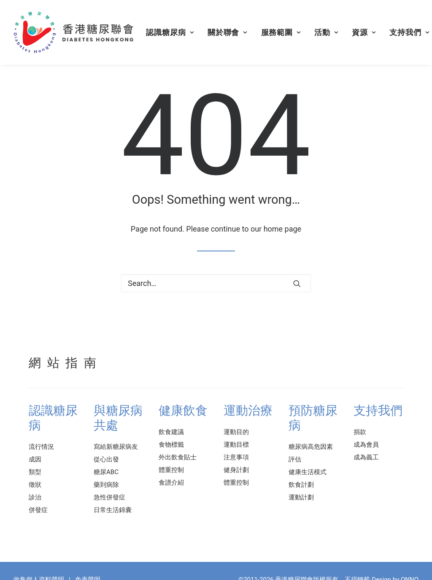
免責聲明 (87, 571)
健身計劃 (236, 470)
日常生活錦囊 (113, 510)
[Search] (216, 283)
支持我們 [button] (409, 32)
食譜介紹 (171, 482)
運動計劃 (301, 497)
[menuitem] (170, 32)
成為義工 (366, 457)
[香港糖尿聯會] (74, 32)
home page (283, 228)
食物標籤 (171, 444)
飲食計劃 (301, 484)
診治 (35, 497)
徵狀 (35, 484)
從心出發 (106, 459)
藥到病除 (106, 484)
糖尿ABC (106, 472)
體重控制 (171, 470)
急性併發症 (109, 497)
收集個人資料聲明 (39, 571)
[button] (297, 283)
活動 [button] (326, 32)
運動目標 (236, 444)
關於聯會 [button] (227, 32)
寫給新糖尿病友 (116, 447)
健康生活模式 (308, 472)
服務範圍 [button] (281, 32)
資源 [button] (364, 32)
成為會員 (366, 444)
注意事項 (236, 457)
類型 (35, 472)
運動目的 (236, 432)
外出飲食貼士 (178, 457)
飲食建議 (171, 432)
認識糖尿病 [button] (170, 32)
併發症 (38, 510)
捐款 (360, 432)
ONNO (409, 571)
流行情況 (41, 447)
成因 (35, 459)
